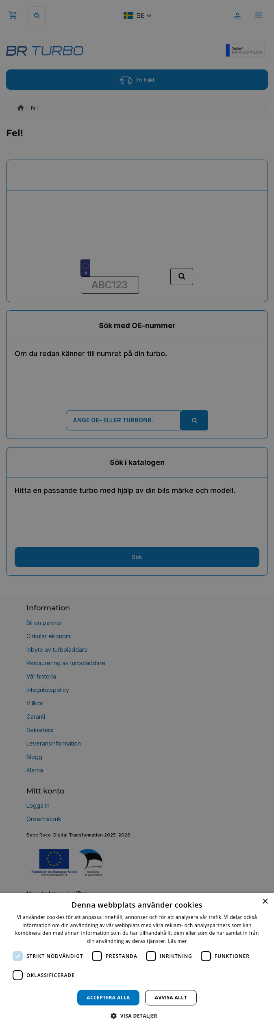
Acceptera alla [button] (108, 997)
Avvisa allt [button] (171, 997)
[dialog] (137, 961)
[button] (137, 1015)
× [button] (265, 902)
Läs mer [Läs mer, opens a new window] (177, 941)
